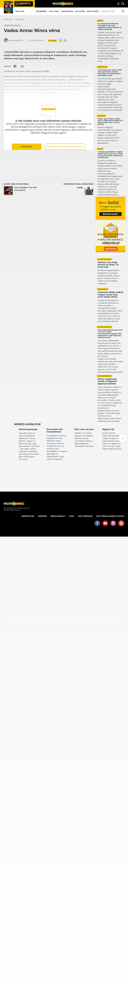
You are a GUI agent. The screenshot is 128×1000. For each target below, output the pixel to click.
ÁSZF (71, 531)
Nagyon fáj (108, 444)
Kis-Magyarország (104, 259)
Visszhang (20, 19)
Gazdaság (67, 11)
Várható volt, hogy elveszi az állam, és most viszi (108, 264)
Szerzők (42, 531)
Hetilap (20, 11)
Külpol (100, 20)
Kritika (21, 440)
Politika (54, 11)
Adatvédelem (85, 531)
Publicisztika (102, 67)
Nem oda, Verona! (84, 444)
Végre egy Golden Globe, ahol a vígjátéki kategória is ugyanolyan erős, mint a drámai (110, 121)
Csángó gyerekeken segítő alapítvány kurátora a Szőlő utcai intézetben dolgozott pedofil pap (110, 154)
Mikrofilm (101, 116)
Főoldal (8, 19)
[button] (120, 11)
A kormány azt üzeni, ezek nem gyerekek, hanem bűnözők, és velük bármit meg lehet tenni (110, 72)
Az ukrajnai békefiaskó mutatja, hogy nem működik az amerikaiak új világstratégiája (109, 26)
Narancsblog (103, 289)
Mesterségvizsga (28, 444)
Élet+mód (93, 11)
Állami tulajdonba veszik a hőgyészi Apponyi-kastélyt (107, 381)
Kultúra (80, 11)
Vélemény (41, 11)
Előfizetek (26, 147)
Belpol (100, 149)
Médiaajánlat (58, 531)
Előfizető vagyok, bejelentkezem (65, 147)
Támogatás (108, 11)
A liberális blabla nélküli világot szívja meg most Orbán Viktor (110, 294)
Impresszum (28, 531)
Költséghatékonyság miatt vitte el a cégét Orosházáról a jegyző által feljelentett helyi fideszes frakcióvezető (110, 333)
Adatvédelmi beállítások (110, 531)
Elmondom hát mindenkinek (54, 445)
